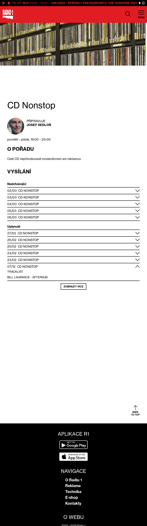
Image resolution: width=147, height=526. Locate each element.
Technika (73, 491)
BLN (26, 3)
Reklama (73, 485)
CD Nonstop (28, 191)
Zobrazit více (73, 286)
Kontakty (73, 503)
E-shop (71, 497)
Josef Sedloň (39, 125)
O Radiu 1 (73, 480)
